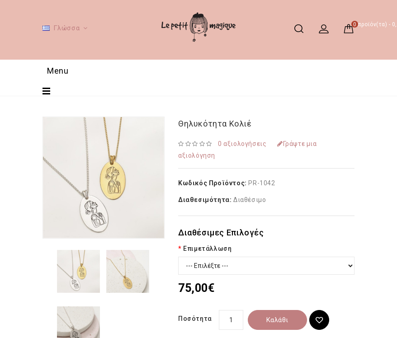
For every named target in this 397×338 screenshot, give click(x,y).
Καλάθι (277, 320)
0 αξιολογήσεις (242, 143)
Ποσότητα (195, 318)
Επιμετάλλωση (207, 248)
